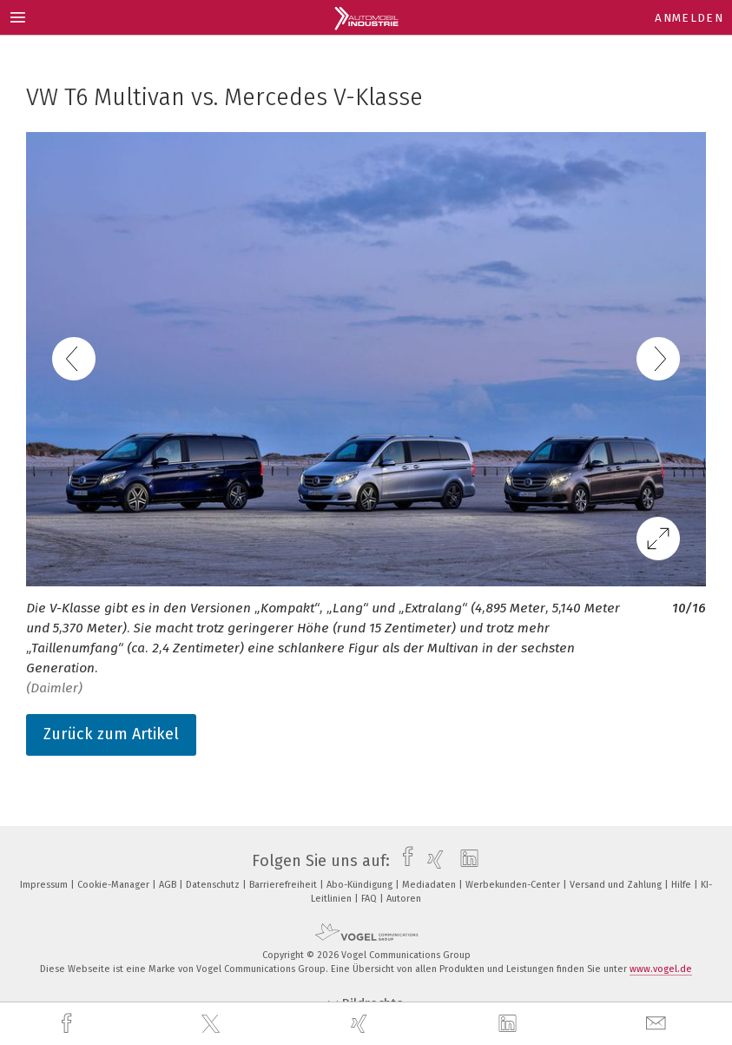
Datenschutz (214, 884)
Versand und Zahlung (617, 884)
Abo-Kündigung (360, 884)
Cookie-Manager (114, 884)
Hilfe (682, 884)
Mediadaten (430, 884)
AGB (169, 884)
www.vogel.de (661, 969)
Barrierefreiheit (284, 884)
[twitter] (213, 1024)
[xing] (361, 1024)
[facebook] (69, 1023)
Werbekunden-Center (514, 884)
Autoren (403, 898)
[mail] (658, 1023)
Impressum (45, 884)
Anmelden (689, 17)
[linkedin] (510, 1024)
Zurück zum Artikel (111, 734)
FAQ (370, 898)
